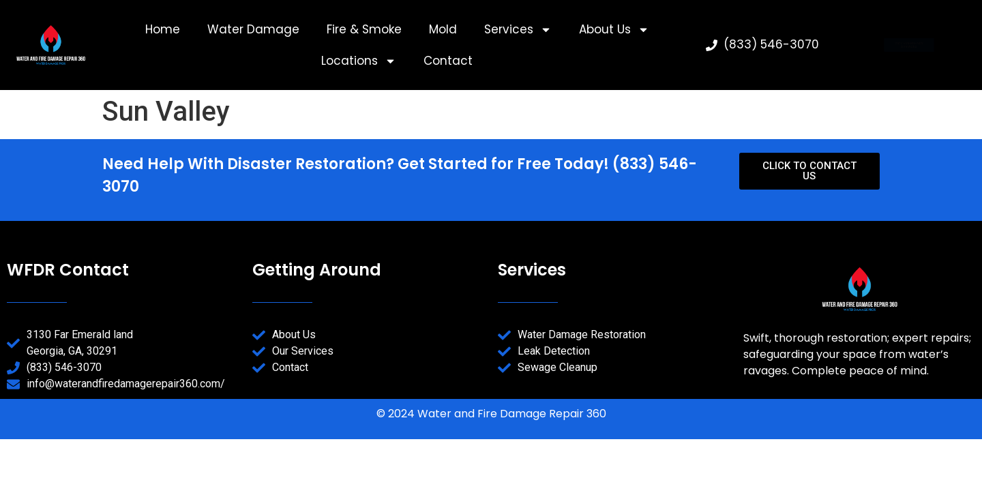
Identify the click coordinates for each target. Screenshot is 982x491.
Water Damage (253, 29)
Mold (443, 29)
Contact (448, 61)
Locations (358, 61)
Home (162, 29)
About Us (614, 29)
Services (518, 29)
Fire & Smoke (364, 29)
